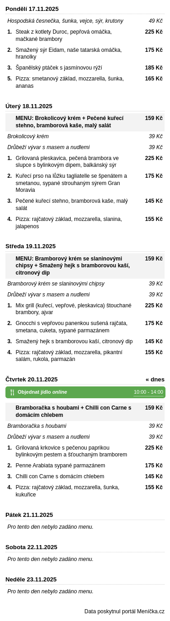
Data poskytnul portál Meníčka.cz (124, 611)
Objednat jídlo (90, 392)
